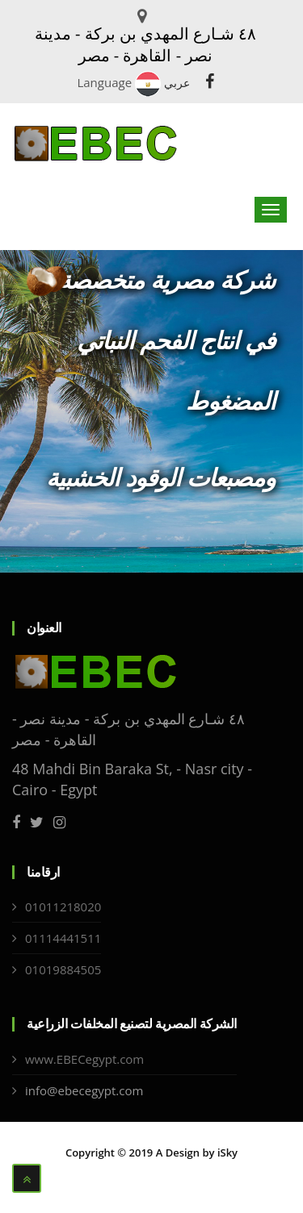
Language (104, 82)
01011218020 (63, 906)
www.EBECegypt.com (84, 1059)
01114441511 (63, 938)
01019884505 (63, 969)
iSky (227, 1152)
